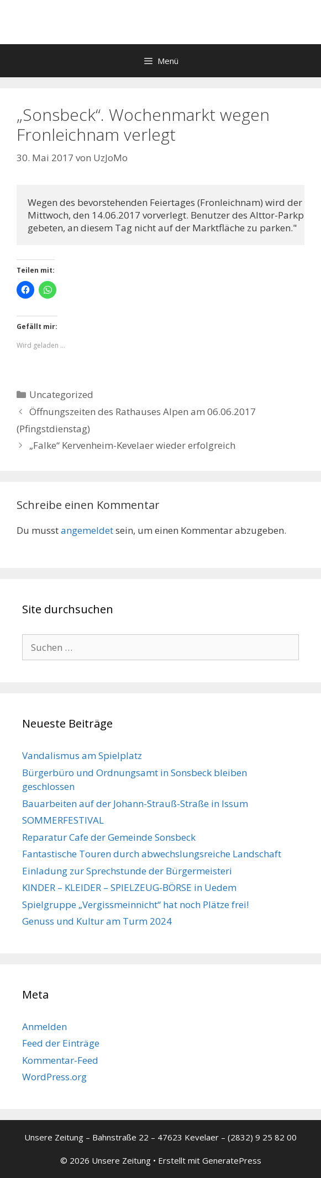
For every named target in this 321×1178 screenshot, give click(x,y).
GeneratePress (231, 1160)
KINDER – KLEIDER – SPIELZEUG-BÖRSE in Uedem (129, 887)
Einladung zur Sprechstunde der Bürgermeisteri (127, 870)
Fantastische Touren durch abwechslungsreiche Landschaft (151, 853)
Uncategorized (61, 394)
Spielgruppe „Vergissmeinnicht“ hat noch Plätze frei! (135, 904)
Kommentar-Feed (60, 1060)
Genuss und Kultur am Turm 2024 (97, 921)
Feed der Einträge (60, 1043)
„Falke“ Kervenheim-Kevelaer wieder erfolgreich (132, 445)
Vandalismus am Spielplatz (82, 755)
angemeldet (87, 530)
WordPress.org (54, 1076)
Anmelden (44, 1026)
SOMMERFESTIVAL (63, 820)
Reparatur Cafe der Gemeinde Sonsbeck (109, 837)
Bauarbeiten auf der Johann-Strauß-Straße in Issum (135, 803)
